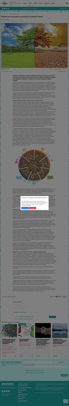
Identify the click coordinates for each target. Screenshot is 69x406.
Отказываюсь (32, 208)
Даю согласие (25, 208)
